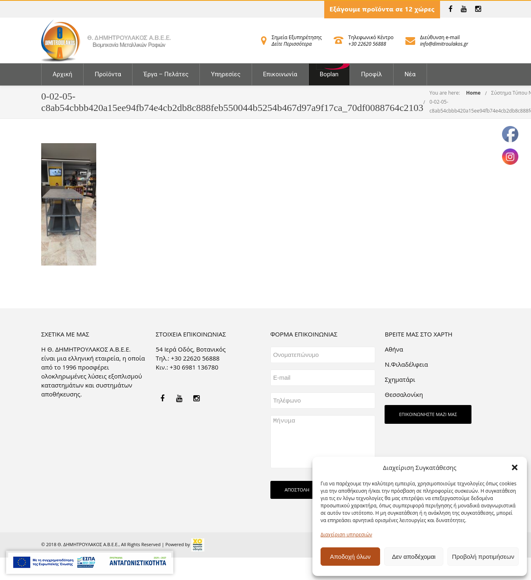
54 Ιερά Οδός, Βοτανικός (191, 349)
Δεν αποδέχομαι (414, 556)
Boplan (329, 74)
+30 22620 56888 (367, 43)
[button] (515, 467)
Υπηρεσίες (225, 74)
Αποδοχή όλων (350, 556)
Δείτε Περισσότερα (292, 43)
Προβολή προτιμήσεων (483, 556)
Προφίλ (371, 74)
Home (473, 92)
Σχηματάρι (400, 379)
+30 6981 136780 (194, 367)
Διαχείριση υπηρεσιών (346, 534)
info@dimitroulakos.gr (444, 43)
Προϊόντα (108, 74)
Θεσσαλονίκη (404, 394)
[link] (451, 9)
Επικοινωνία (280, 74)
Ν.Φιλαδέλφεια (406, 364)
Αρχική (62, 74)
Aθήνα (394, 349)
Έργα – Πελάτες (166, 74)
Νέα (410, 74)
